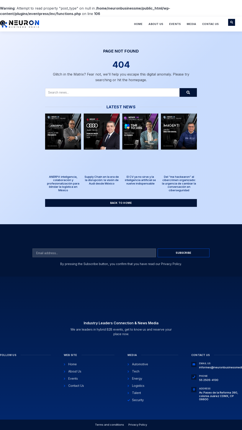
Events (175, 24)
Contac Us (210, 24)
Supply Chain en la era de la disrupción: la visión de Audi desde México (102, 180)
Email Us (205, 363)
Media (191, 24)
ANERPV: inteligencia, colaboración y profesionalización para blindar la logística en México (63, 183)
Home (138, 24)
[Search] (188, 92)
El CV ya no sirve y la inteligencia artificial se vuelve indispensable (140, 180)
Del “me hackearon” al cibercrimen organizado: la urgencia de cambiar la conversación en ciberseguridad (179, 183)
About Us (156, 24)
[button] (231, 22)
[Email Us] (193, 364)
